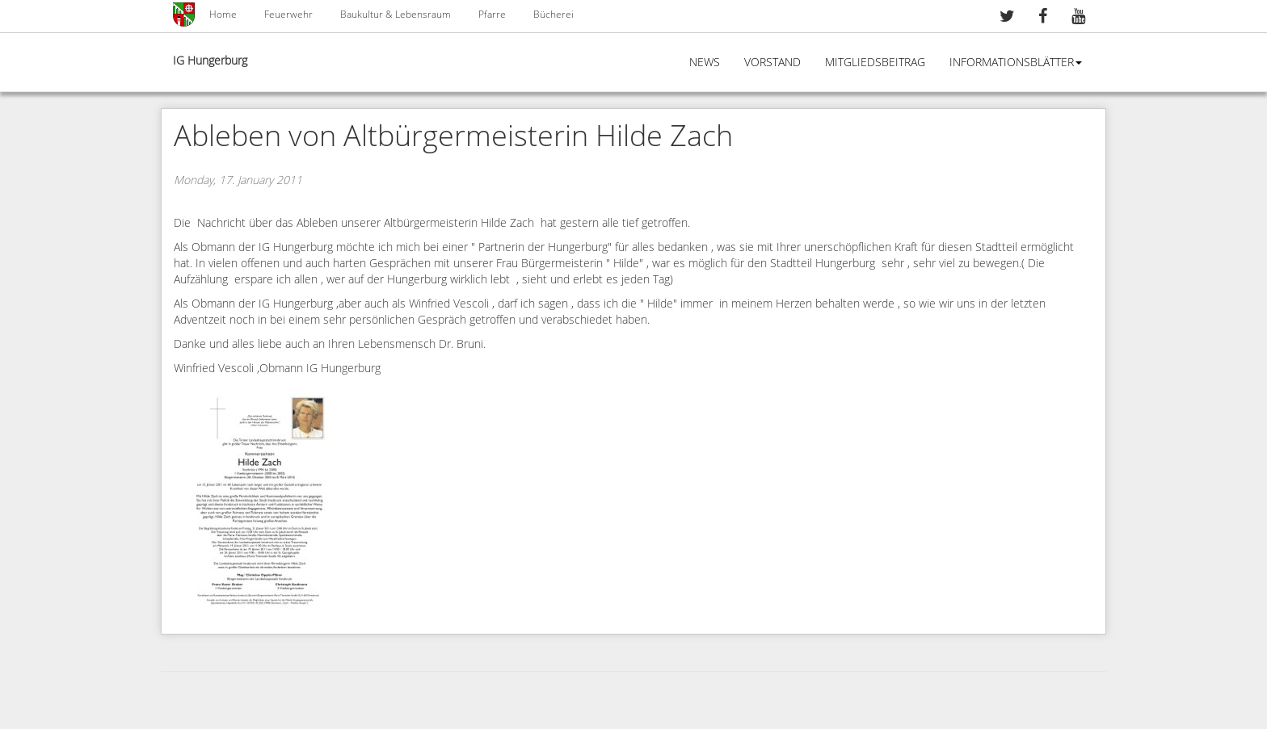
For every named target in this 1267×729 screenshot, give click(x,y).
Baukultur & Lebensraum (395, 14)
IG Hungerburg (210, 61)
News (704, 62)
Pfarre (492, 14)
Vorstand (772, 62)
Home (223, 14)
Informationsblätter (1015, 62)
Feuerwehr (288, 14)
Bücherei (553, 14)
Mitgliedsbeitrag (875, 62)
